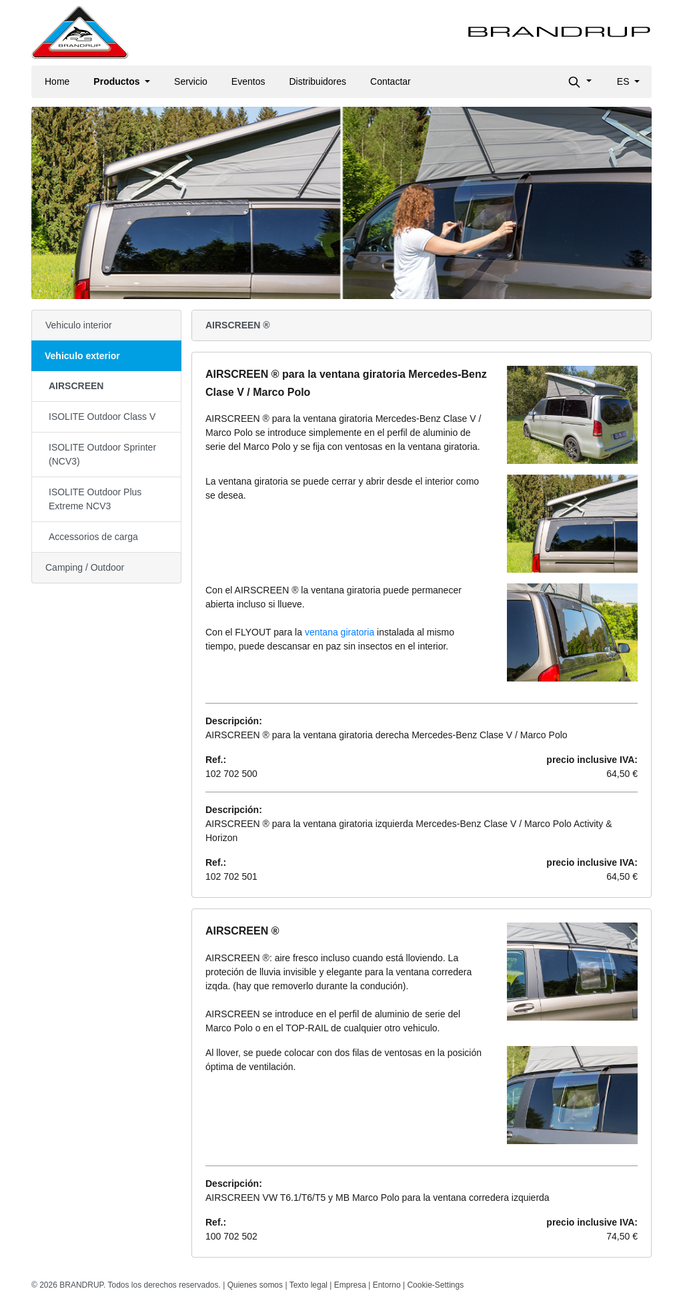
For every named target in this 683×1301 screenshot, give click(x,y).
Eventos (248, 81)
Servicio (190, 81)
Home (57, 81)
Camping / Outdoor (84, 567)
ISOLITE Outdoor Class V (102, 416)
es (624, 81)
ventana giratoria (339, 632)
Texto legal (308, 1285)
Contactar (390, 81)
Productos (117, 81)
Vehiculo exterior (82, 355)
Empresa (350, 1285)
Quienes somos (255, 1285)
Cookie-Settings (435, 1285)
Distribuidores (317, 81)
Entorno (387, 1285)
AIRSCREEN (76, 385)
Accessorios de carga (93, 536)
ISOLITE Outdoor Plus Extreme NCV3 (95, 499)
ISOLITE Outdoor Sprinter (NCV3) (102, 454)
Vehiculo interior (78, 325)
